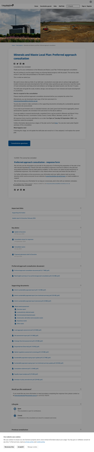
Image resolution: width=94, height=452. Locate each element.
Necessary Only (9, 447)
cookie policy (41, 442)
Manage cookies (32, 447)
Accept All (21, 447)
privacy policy (29, 442)
